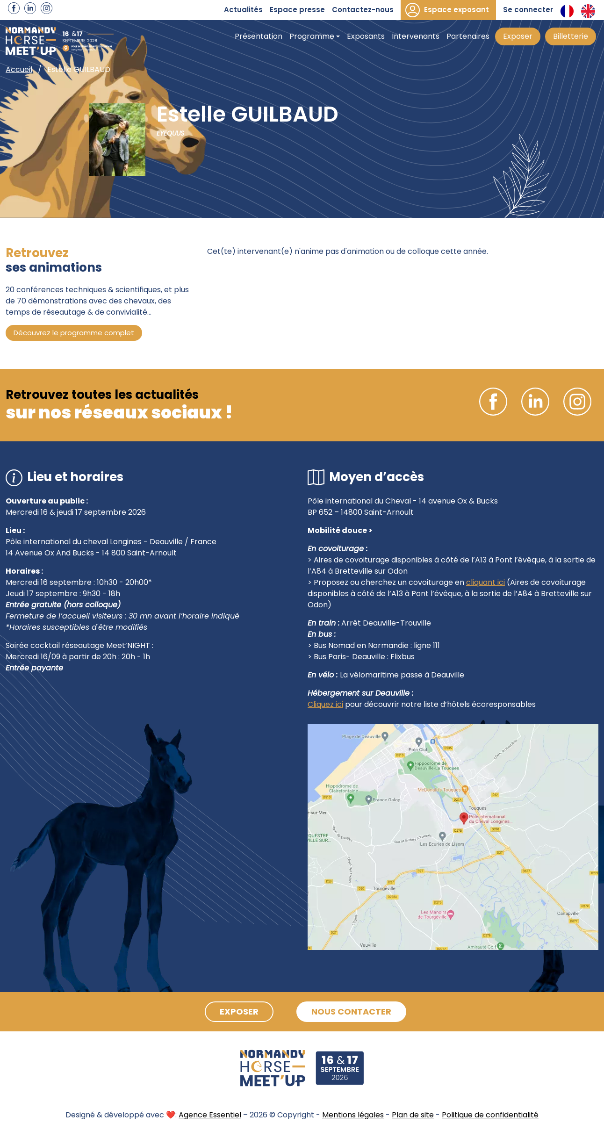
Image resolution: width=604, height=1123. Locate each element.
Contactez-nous (363, 9)
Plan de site (413, 1114)
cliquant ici (485, 582)
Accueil (19, 69)
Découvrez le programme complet (74, 333)
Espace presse (297, 9)
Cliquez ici (325, 704)
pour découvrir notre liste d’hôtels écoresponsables (439, 704)
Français (567, 11)
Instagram (46, 8)
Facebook (14, 8)
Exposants (366, 36)
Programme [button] (311, 36)
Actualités (243, 9)
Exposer (517, 36)
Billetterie (570, 36)
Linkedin (30, 8)
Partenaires (467, 36)
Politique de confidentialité (490, 1114)
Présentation (258, 36)
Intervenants (415, 36)
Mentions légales (353, 1114)
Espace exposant (456, 9)
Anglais (588, 11)
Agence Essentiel (210, 1114)
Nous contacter (351, 1011)
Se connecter (528, 9)
